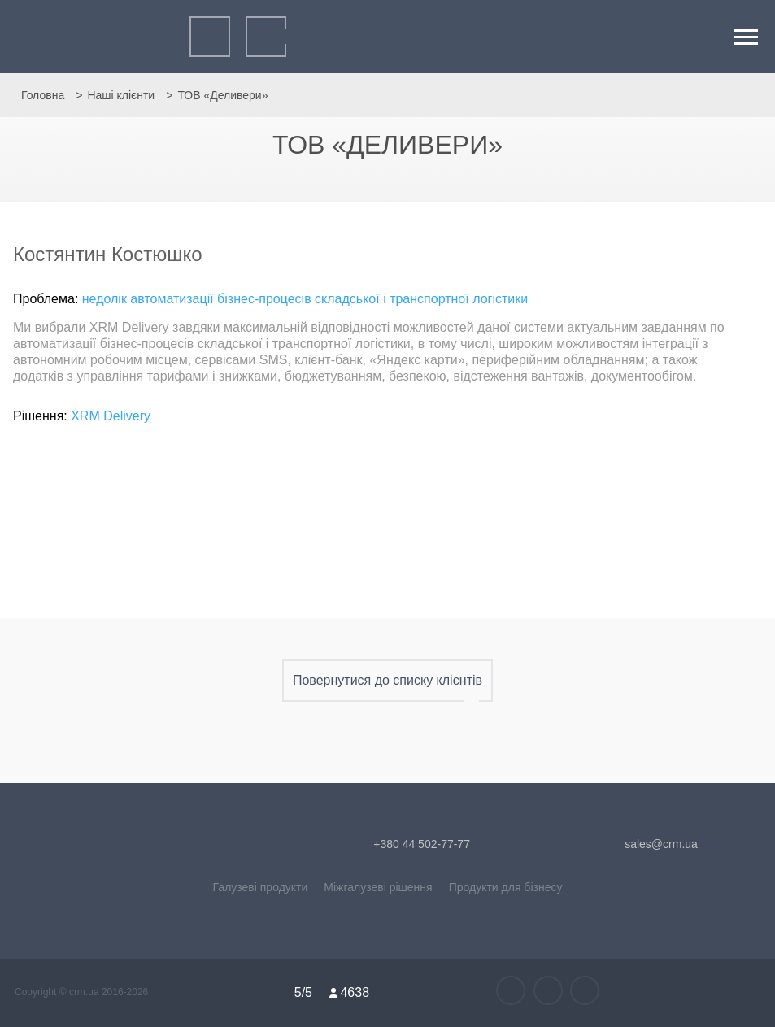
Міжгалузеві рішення (378, 887)
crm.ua (85, 992)
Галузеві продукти (260, 887)
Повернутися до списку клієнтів (387, 680)
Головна (42, 95)
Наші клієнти (121, 95)
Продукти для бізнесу (506, 887)
